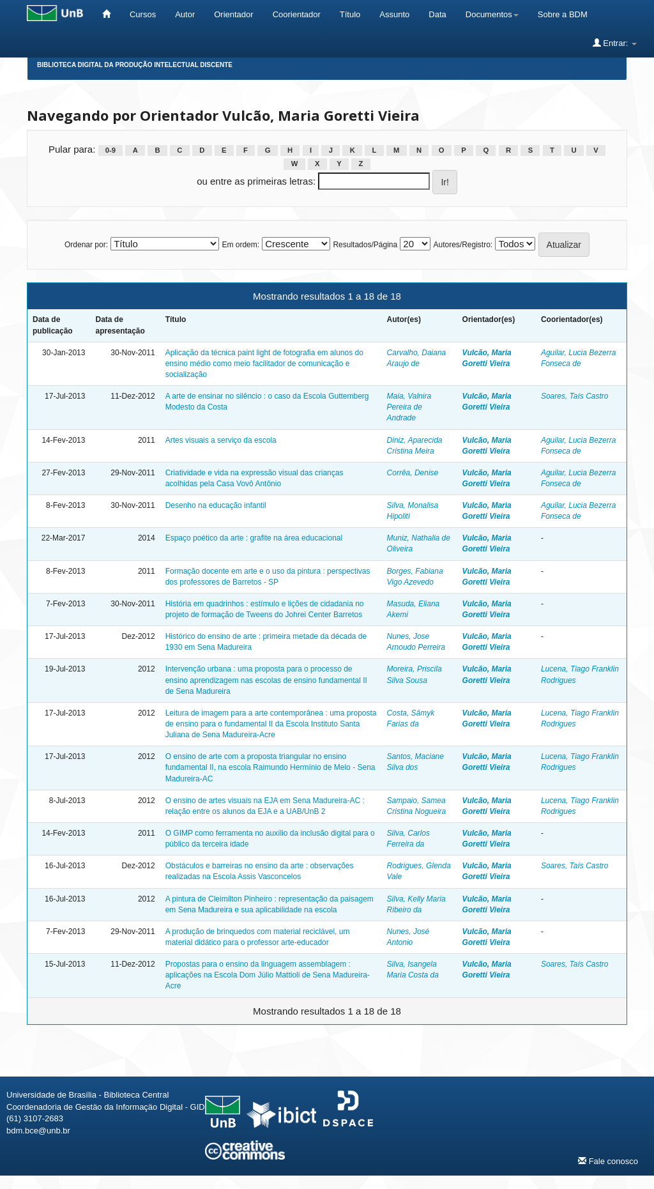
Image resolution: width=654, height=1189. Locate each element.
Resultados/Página (365, 244)
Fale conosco (608, 1161)
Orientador (233, 14)
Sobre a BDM (563, 14)
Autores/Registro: (462, 244)
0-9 (110, 150)
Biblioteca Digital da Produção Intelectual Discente (134, 64)
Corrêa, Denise (413, 472)
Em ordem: (240, 244)
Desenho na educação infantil (215, 505)
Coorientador (297, 14)
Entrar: (615, 43)
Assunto (394, 14)
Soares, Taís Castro (575, 396)
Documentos (492, 14)
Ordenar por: (86, 244)
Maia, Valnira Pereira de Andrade (409, 407)
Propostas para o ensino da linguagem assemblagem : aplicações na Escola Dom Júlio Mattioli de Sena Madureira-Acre (267, 975)
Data (437, 14)
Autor (185, 14)
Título (350, 14)
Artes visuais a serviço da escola (221, 440)
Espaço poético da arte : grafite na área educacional (254, 537)
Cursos (143, 14)
